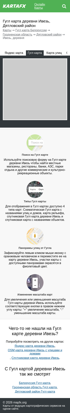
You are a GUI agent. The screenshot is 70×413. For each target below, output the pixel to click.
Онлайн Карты (39, 6)
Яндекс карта (14, 52)
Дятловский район (49, 34)
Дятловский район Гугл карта (35, 391)
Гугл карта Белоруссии (31, 30)
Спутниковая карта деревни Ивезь (35, 357)
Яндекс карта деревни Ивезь (35, 346)
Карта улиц (54, 52)
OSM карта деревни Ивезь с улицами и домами (35, 352)
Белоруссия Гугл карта (34, 383)
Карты (7, 30)
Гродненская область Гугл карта (34, 387)
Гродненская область (17, 34)
